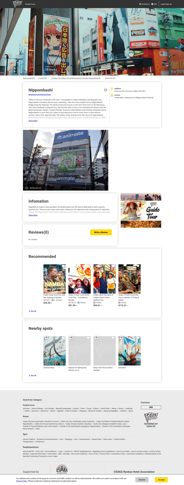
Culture (95, 408)
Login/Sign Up (166, 4)
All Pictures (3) (35, 188)
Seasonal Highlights (111, 411)
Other (38, 429)
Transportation (28, 441)
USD (154, 4)
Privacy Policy (105, 454)
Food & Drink (104, 408)
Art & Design (49, 408)
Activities (26, 408)
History (120, 408)
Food (75, 439)
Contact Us (68, 451)
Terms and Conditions (79, 454)
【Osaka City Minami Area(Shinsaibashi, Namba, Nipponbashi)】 (76, 78)
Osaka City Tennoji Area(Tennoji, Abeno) (49, 424)
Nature (52, 411)
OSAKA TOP (151, 426)
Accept (161, 479)
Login (60, 451)
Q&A (59, 454)
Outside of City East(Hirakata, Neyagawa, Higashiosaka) (80, 426)
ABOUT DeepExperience (82, 451)
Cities (82, 408)
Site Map (66, 454)
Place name (107, 439)
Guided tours (30, 4)
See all (33, 311)
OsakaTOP (43, 78)
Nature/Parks (96, 439)
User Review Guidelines (135, 454)
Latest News (52, 454)
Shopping (82, 411)
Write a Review (101, 232)
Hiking (114, 408)
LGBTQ (26, 411)
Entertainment (85, 439)
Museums (35, 411)
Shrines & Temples (95, 411)
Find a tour (39, 451)
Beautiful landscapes (63, 408)
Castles (75, 408)
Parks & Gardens (71, 411)
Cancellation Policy (118, 454)
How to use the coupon (139, 451)
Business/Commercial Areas (40, 94)
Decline (142, 479)
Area (61, 439)
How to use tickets (123, 451)
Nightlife (60, 411)
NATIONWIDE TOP (151, 424)
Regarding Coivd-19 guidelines (104, 451)
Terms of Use (93, 454)
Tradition (123, 411)
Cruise (89, 408)
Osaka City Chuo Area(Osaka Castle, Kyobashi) (77, 421)
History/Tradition (29, 439)
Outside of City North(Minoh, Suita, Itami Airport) (40, 426)
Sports (130, 411)
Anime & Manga (37, 408)
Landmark (129, 408)
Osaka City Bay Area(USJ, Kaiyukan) (78, 424)
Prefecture (144, 4)
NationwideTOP (29, 78)
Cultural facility (119, 439)
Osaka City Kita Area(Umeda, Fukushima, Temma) (41, 421)
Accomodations (51, 451)
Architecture (40, 441)
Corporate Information (38, 454)
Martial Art (44, 411)
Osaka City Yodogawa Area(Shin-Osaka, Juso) (109, 424)
